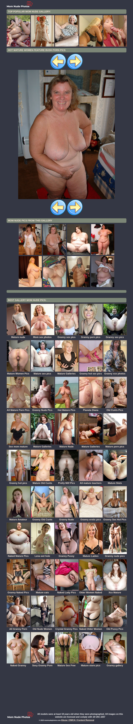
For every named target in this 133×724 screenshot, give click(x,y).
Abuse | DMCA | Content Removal (77, 720)
